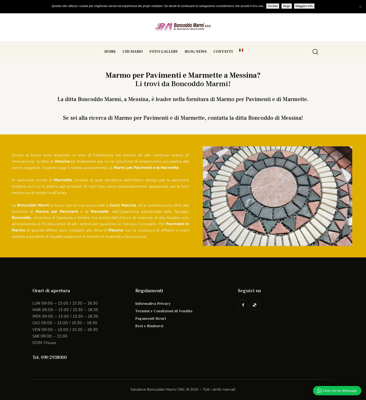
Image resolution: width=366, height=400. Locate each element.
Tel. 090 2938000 (49, 357)
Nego (286, 6)
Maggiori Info (304, 6)
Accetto (273, 6)
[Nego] (360, 6)
